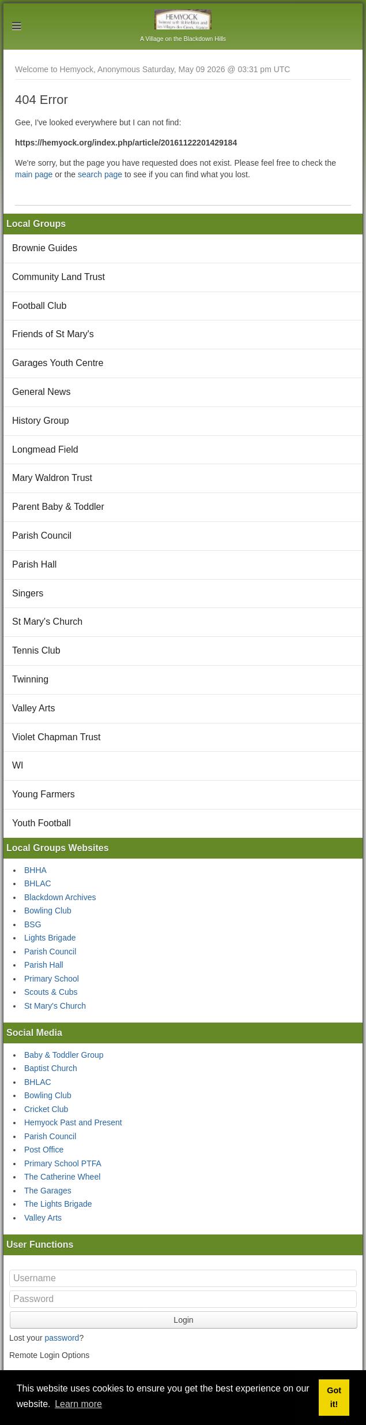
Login (183, 1320)
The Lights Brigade (58, 1203)
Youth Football (41, 823)
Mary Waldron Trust (52, 478)
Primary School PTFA (62, 1163)
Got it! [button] (334, 1397)
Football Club (39, 306)
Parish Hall (34, 564)
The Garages (47, 1190)
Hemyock (183, 19)
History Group (40, 421)
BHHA (35, 870)
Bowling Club (47, 910)
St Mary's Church (47, 621)
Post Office (43, 1149)
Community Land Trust (58, 277)
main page (33, 174)
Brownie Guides (44, 248)
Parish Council (41, 535)
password (61, 1337)
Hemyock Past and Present (73, 1122)
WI (18, 765)
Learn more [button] (78, 1404)
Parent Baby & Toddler (58, 507)
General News (41, 392)
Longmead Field (45, 449)
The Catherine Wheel (62, 1176)
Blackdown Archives (60, 897)
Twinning (30, 679)
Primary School (51, 978)
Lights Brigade (50, 937)
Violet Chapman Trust (56, 737)
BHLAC (37, 883)
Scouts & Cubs (51, 992)
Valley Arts (33, 708)
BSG (32, 924)
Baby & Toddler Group (64, 1055)
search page (100, 174)
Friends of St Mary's (53, 334)
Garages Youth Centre (57, 363)
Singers (27, 593)
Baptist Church (50, 1068)
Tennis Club (36, 650)
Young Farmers (43, 794)
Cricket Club (46, 1109)
